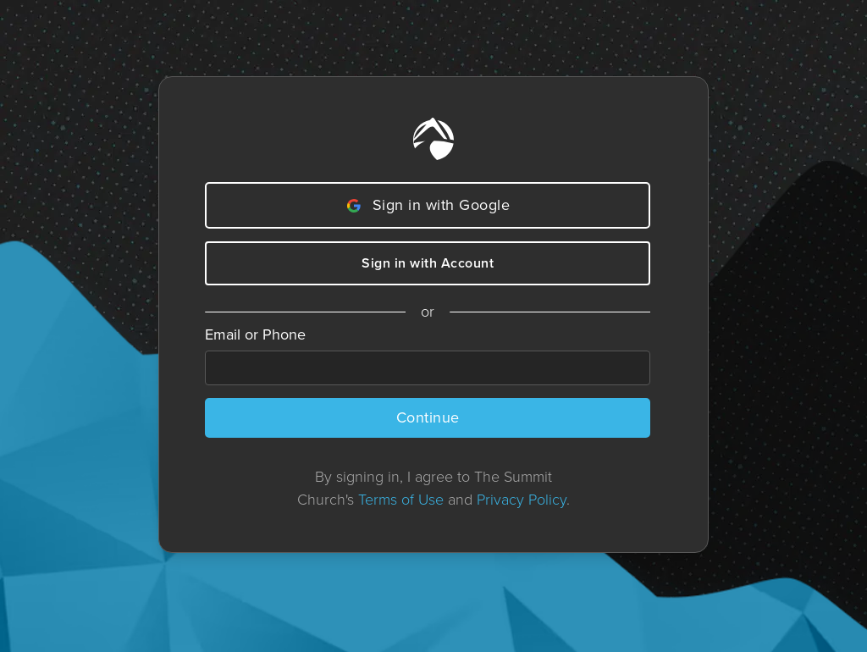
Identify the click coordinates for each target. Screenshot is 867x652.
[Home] (433, 139)
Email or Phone (255, 334)
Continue (428, 417)
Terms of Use (401, 500)
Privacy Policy (521, 500)
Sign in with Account (428, 263)
